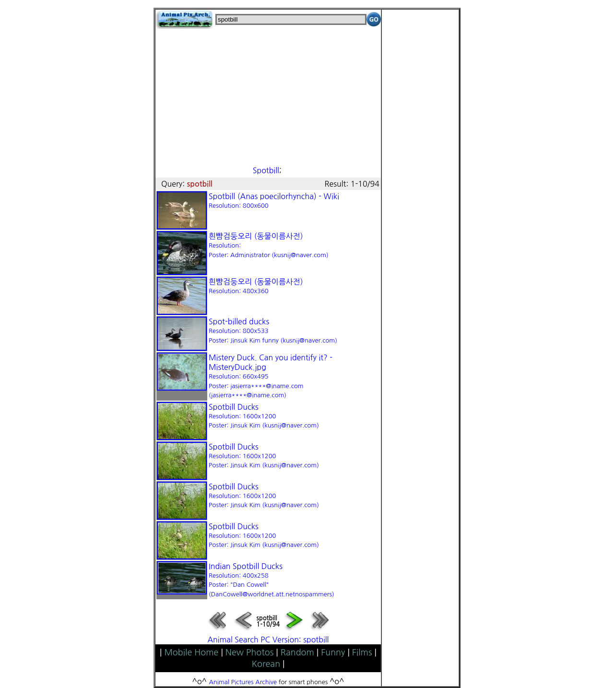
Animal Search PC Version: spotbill (268, 639)
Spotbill (266, 170)
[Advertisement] (268, 96)
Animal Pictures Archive (243, 682)
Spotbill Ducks (264, 416)
